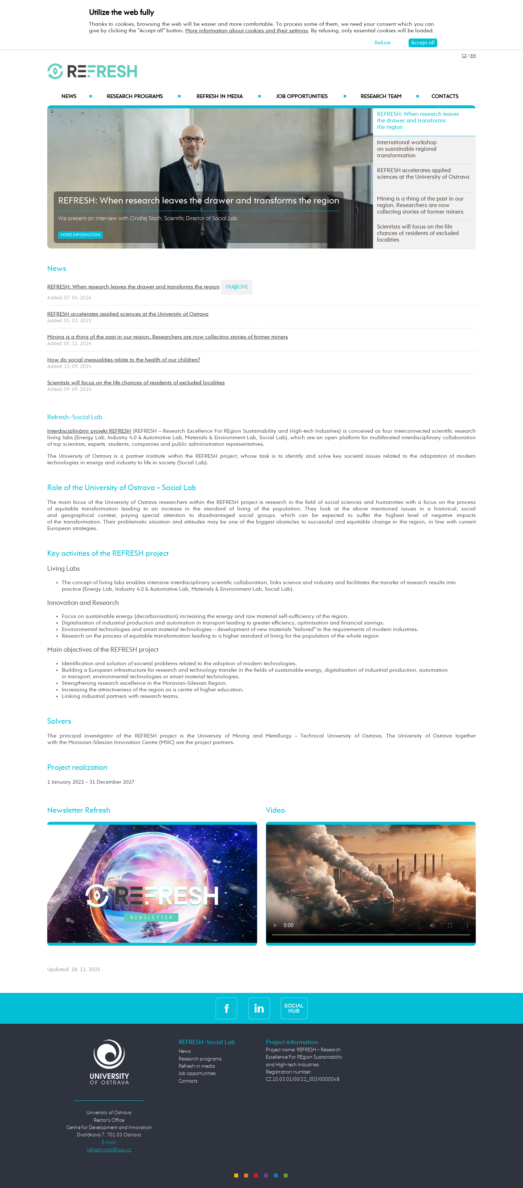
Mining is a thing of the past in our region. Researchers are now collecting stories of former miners (167, 337)
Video (275, 811)
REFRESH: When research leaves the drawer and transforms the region (198, 201)
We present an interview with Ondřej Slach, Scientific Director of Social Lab (147, 219)
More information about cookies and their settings (246, 30)
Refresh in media (228, 96)
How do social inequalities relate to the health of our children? (123, 360)
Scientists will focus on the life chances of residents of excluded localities (136, 382)
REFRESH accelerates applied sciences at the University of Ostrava (127, 314)
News (76, 96)
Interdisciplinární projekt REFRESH (89, 431)
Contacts (444, 96)
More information (80, 235)
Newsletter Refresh (78, 811)
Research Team (390, 96)
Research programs (144, 96)
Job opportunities (311, 96)
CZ (464, 56)
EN (473, 56)
